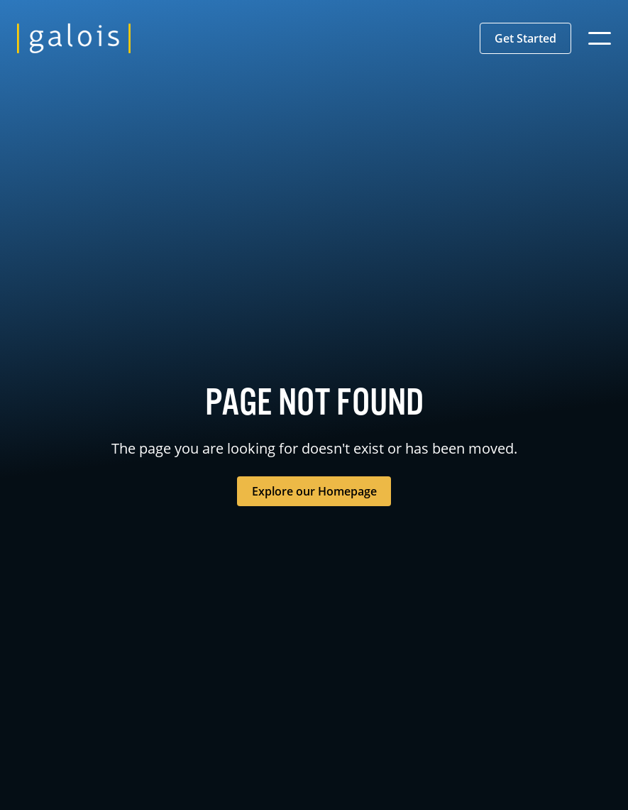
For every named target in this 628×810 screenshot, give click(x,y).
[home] (74, 38)
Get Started (525, 38)
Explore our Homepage (314, 491)
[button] (525, 38)
